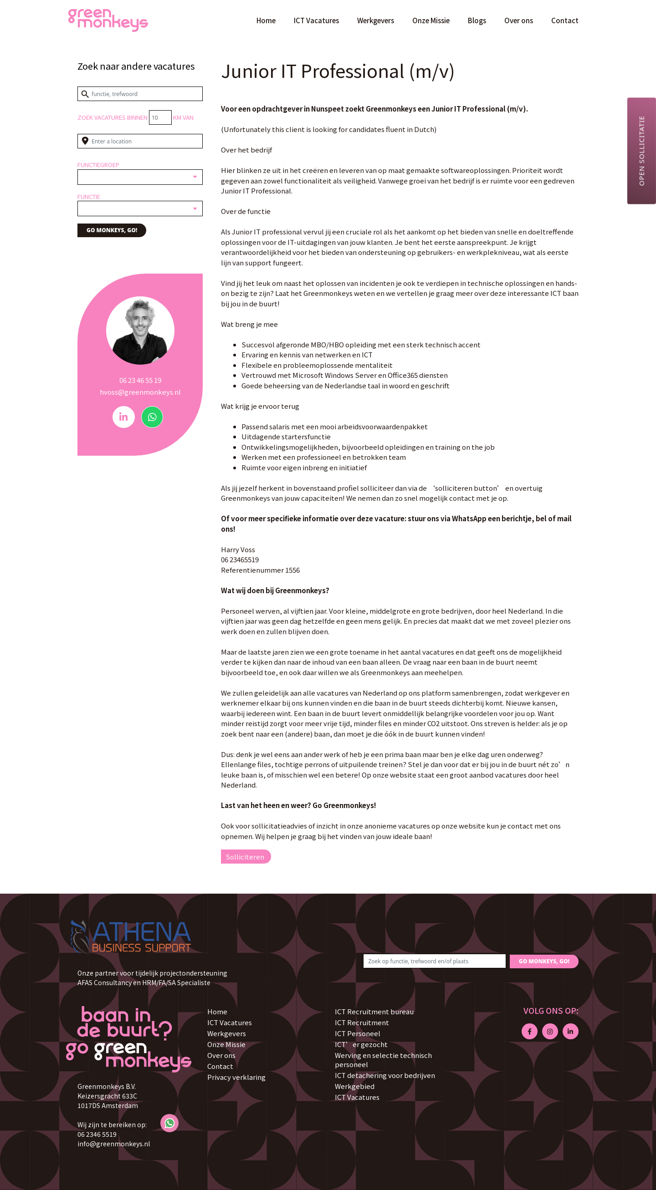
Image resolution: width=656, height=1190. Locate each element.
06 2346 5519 (97, 1134)
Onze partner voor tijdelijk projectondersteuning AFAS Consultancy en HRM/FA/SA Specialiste (152, 977)
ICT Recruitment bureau (374, 1011)
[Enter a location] (140, 141)
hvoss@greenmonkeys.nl (140, 392)
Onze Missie (431, 20)
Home (266, 20)
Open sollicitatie (641, 151)
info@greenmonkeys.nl (113, 1143)
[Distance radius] (160, 117)
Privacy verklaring (236, 1077)
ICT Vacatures (316, 20)
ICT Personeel (357, 1033)
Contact (565, 20)
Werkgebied (354, 1086)
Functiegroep (98, 164)
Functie (88, 196)
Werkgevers (375, 20)
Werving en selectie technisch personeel (383, 1059)
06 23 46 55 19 (140, 380)
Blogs (477, 20)
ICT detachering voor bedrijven (385, 1075)
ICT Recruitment (362, 1022)
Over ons (518, 20)
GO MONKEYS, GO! (112, 230)
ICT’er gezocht (361, 1044)
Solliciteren (245, 856)
